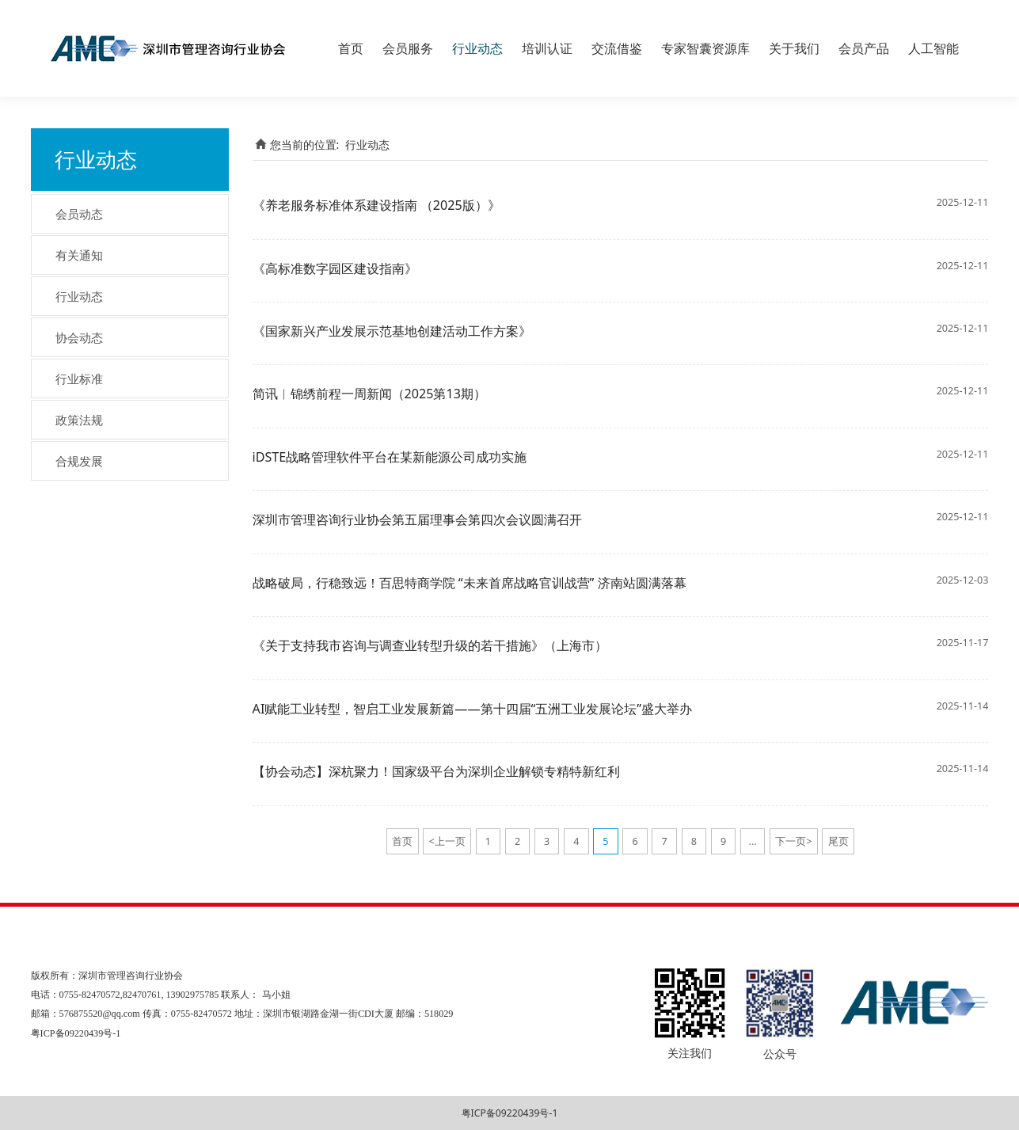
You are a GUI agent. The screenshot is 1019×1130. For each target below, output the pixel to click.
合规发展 (79, 461)
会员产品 (863, 48)
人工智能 (933, 48)
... (753, 841)
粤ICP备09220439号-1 (510, 1113)
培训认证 (547, 48)
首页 (350, 48)
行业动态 (477, 48)
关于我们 (794, 48)
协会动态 (79, 337)
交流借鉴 (616, 48)
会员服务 (407, 48)
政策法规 (79, 420)
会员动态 (79, 214)
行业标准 (79, 378)
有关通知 (79, 255)
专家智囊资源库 (705, 48)
